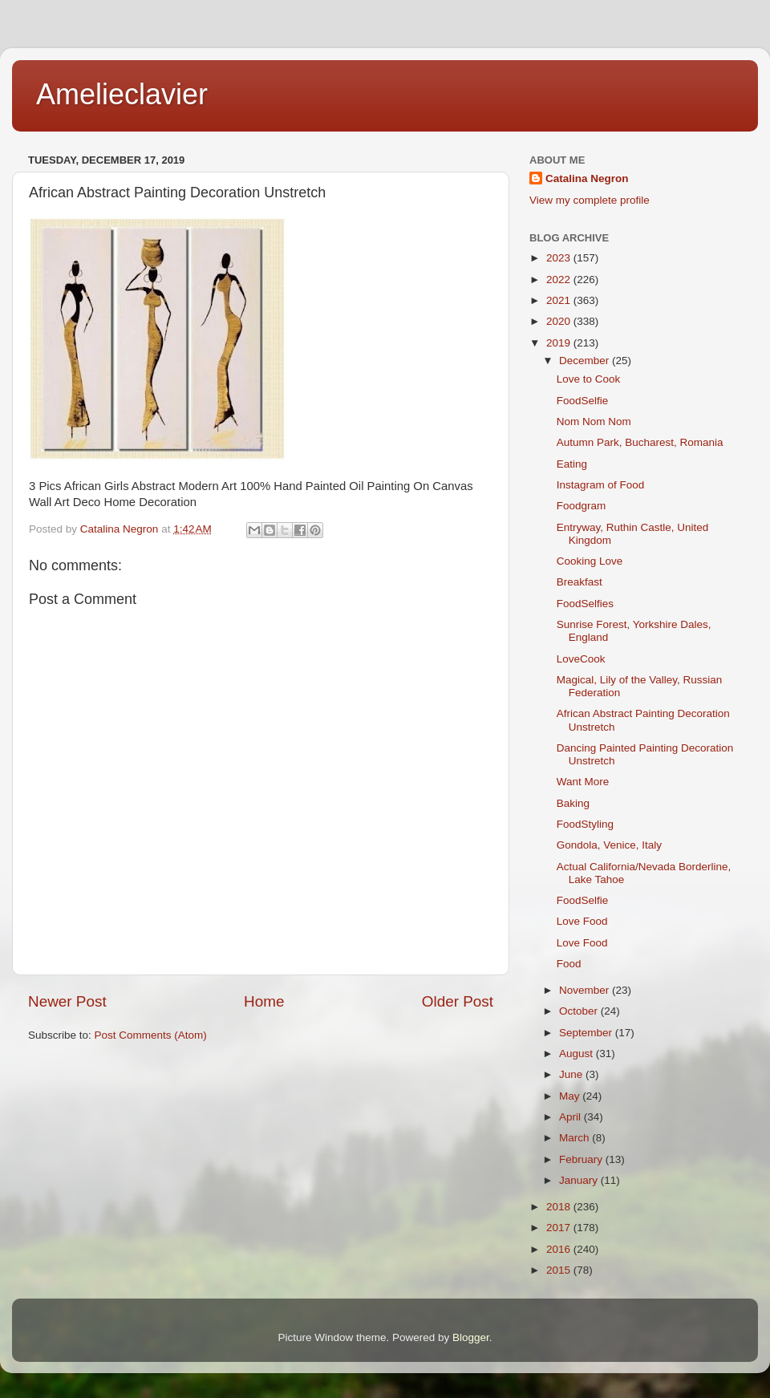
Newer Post (67, 1001)
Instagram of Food (601, 485)
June (572, 1074)
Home (264, 1001)
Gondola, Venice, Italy (609, 845)
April (571, 1117)
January (580, 1180)
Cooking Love (590, 561)
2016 (559, 1249)
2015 (559, 1270)
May (570, 1096)
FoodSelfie (583, 401)
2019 (559, 343)
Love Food (582, 921)
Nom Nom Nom (594, 421)
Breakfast (579, 582)
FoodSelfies (585, 604)
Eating (572, 464)
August (577, 1053)
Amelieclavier (122, 94)
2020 (559, 321)
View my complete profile (589, 200)
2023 (559, 258)
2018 (559, 1207)
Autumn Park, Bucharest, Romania (640, 442)
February (582, 1159)
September (587, 1033)
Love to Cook (589, 379)
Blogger (470, 1337)
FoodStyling (585, 824)
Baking (573, 803)
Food (569, 964)
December (585, 361)
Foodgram (581, 506)
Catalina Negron (587, 178)
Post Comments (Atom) (151, 1035)
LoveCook (581, 659)
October (580, 1011)
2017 (559, 1228)
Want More (583, 782)
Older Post (457, 1001)
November (585, 990)
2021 (559, 300)
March (575, 1138)
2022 (559, 280)
